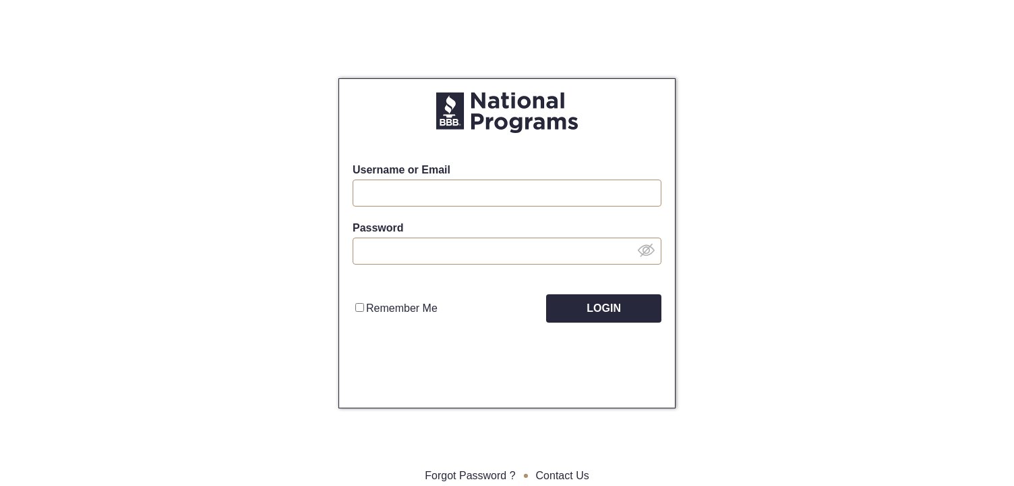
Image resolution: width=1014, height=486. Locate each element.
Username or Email (401, 170)
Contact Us (562, 475)
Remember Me (396, 308)
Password (378, 228)
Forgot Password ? (470, 475)
